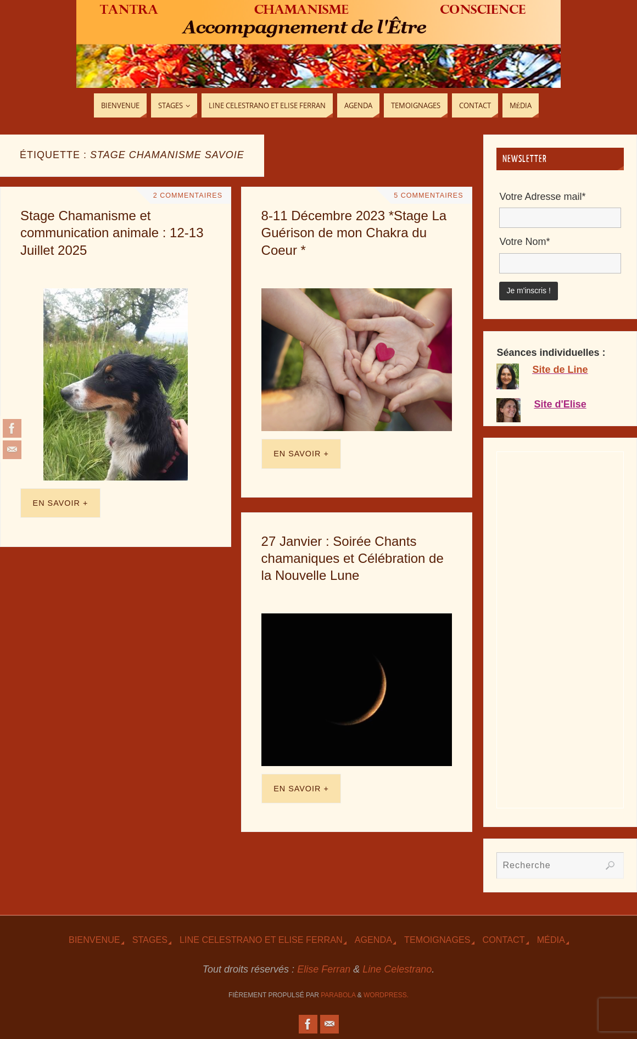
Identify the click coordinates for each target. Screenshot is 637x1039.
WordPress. (386, 995)
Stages (149, 940)
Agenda (373, 940)
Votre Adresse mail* (542, 196)
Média (551, 940)
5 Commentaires (428, 195)
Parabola (338, 995)
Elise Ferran (323, 969)
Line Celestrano (397, 969)
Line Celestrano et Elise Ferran (261, 940)
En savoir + (60, 503)
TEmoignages (437, 940)
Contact (504, 940)
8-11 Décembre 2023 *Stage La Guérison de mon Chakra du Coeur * (354, 232)
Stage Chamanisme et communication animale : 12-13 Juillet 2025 (112, 232)
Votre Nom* (524, 241)
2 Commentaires (187, 195)
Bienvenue (94, 940)
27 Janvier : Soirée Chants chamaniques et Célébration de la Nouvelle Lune (352, 558)
